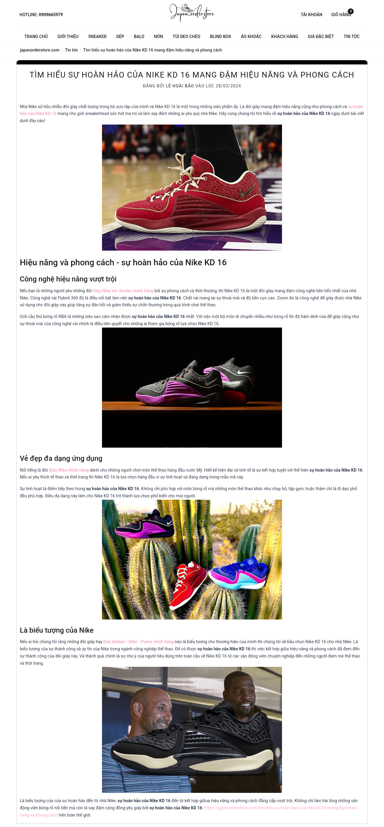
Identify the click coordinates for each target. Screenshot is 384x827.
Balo (139, 36)
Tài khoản (311, 14)
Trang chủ (36, 36)
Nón (158, 36)
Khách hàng (284, 36)
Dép (120, 36)
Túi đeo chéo (186, 36)
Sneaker (97, 36)
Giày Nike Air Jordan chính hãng (123, 290)
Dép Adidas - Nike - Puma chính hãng (139, 641)
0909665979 (51, 14)
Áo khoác (251, 36)
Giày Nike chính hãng (68, 470)
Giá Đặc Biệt (321, 36)
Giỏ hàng (343, 14)
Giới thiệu (68, 36)
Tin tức (352, 36)
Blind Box (220, 36)
